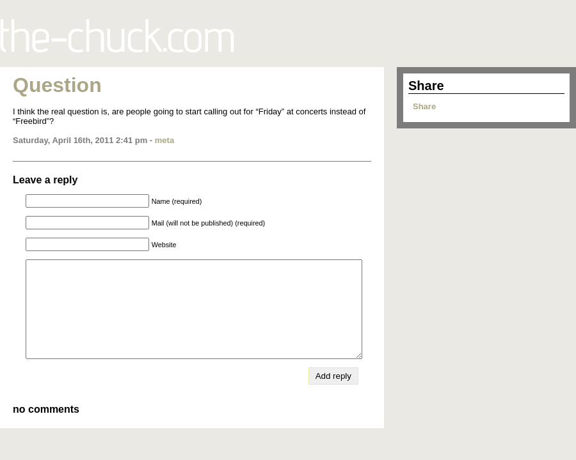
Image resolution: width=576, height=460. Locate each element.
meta (164, 140)
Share (424, 106)
